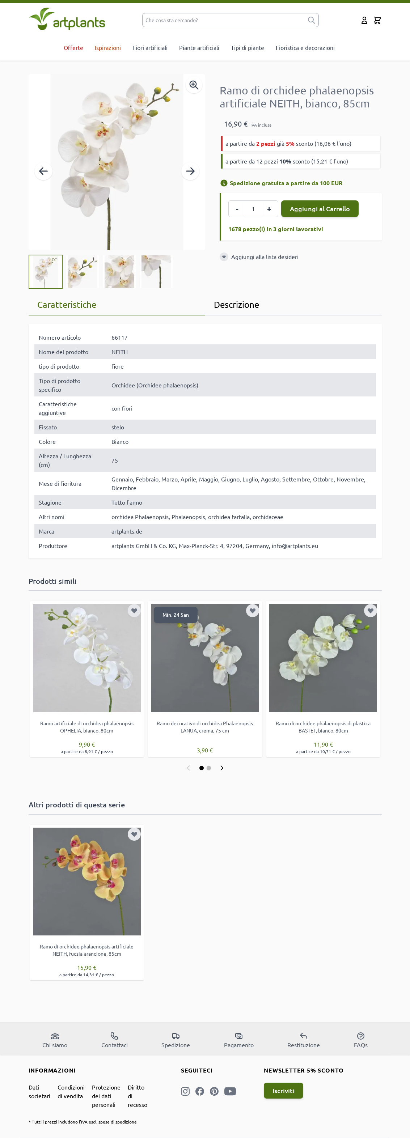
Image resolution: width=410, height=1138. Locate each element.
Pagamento (239, 1040)
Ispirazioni (108, 47)
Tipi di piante (247, 47)
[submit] (311, 20)
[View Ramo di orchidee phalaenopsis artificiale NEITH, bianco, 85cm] (46, 272)
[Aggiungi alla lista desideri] (224, 256)
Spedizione (175, 1040)
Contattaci (114, 1040)
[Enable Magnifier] (194, 85)
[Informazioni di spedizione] (224, 183)
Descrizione (236, 304)
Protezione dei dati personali (106, 1095)
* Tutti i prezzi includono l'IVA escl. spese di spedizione (83, 1122)
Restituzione (303, 1040)
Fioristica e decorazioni (305, 47)
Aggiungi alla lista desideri (265, 256)
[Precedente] (43, 171)
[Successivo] (190, 171)
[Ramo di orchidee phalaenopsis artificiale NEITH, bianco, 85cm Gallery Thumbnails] (101, 272)
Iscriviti (283, 1090)
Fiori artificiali (150, 47)
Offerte (73, 47)
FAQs (361, 1040)
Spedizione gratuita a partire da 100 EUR (281, 183)
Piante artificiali (199, 47)
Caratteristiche (66, 304)
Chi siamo (54, 1040)
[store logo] (67, 18)
